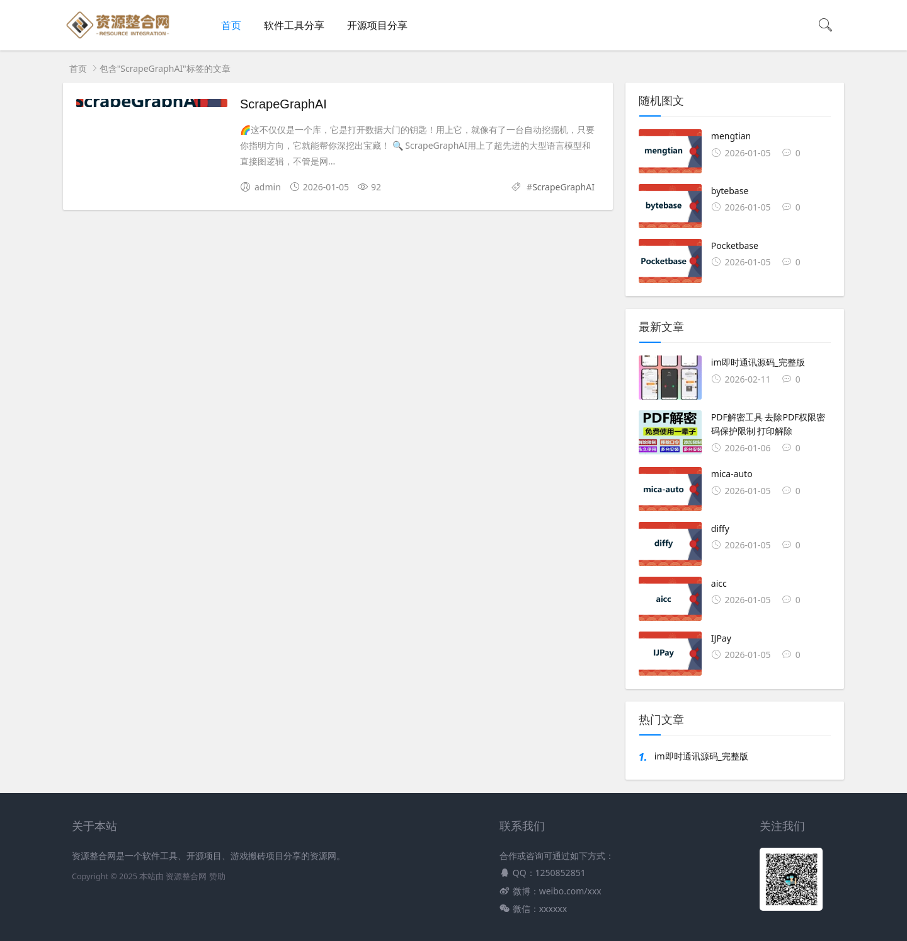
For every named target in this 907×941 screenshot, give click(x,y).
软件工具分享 (294, 25)
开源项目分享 (377, 25)
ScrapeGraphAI (283, 104)
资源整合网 (186, 876)
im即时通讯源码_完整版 (701, 756)
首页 (231, 25)
